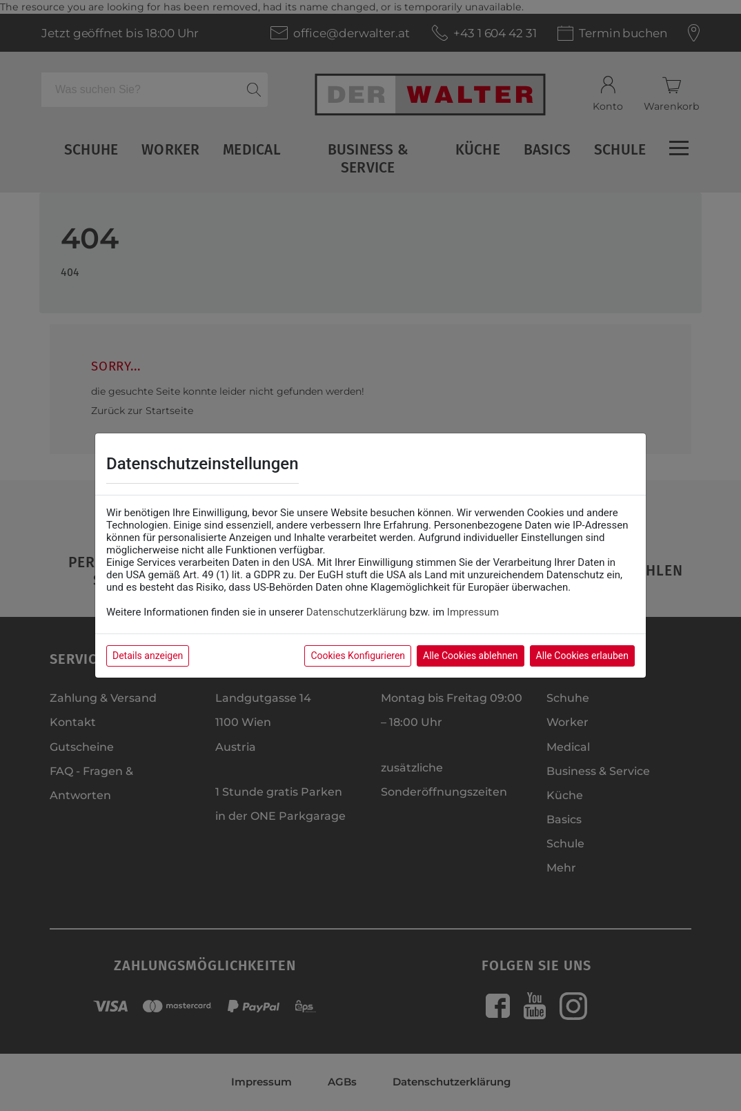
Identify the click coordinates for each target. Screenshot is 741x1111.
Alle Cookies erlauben (582, 655)
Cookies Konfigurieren (357, 655)
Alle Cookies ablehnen (470, 655)
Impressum (473, 612)
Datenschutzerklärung (356, 612)
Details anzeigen (147, 655)
